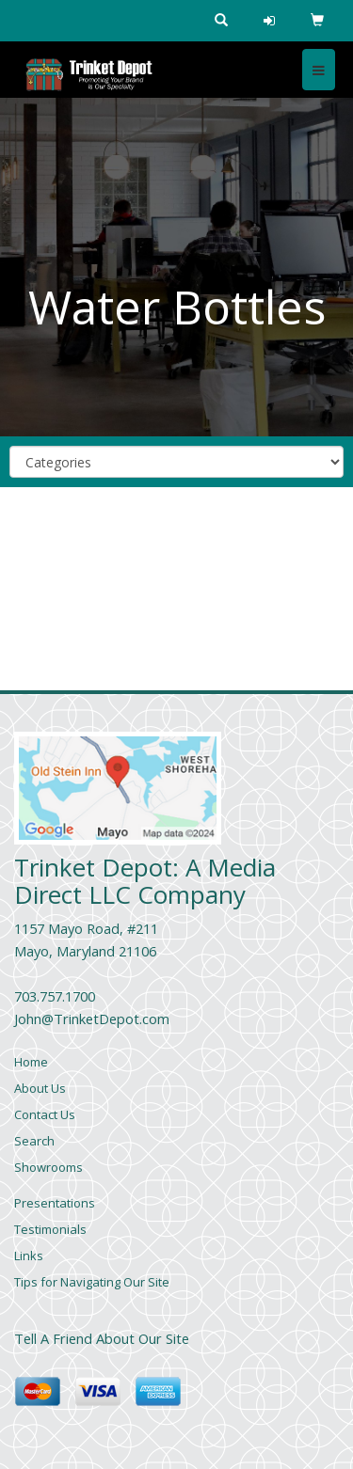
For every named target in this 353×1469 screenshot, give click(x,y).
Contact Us (44, 1114)
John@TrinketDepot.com (91, 1018)
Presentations (54, 1202)
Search (34, 1140)
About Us (40, 1088)
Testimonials (50, 1229)
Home (31, 1061)
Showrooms (48, 1167)
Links (28, 1255)
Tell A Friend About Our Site (101, 1338)
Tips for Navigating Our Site (91, 1281)
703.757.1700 (54, 996)
